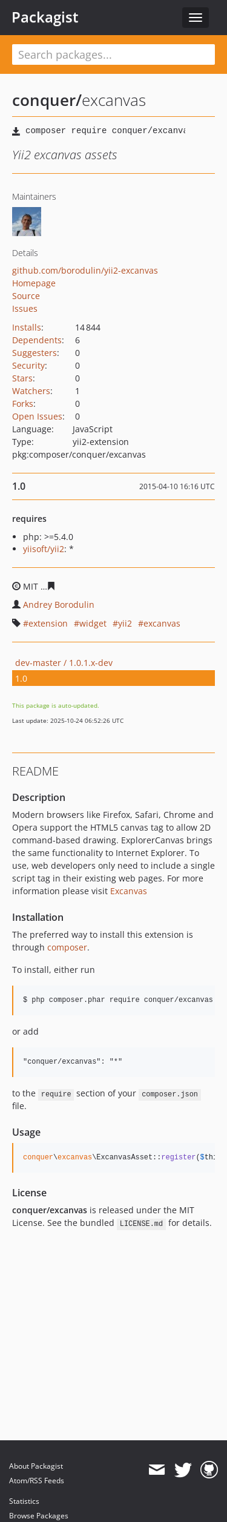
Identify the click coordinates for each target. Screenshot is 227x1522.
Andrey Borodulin (58, 604)
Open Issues (37, 416)
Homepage (34, 283)
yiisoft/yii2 (43, 549)
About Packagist (36, 1466)
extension (48, 623)
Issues (25, 308)
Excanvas (128, 891)
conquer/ (47, 100)
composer (67, 947)
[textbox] (113, 54)
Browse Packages (38, 1515)
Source (26, 295)
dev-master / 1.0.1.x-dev (64, 662)
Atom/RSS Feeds (36, 1480)
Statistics (24, 1501)
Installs (26, 327)
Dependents (37, 340)
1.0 (21, 678)
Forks (22, 403)
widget (93, 623)
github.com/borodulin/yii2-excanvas (85, 270)
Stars (22, 378)
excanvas (161, 623)
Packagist (45, 17)
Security (28, 365)
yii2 (125, 623)
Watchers (31, 391)
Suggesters (34, 352)
